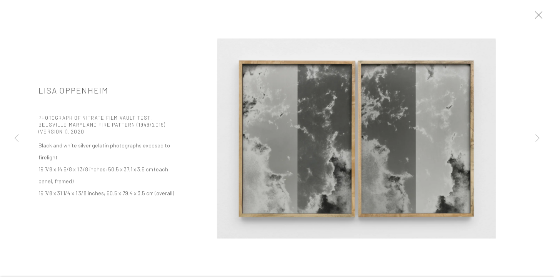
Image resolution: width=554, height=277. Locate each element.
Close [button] (536, 17)
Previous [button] (16, 138)
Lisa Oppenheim (73, 91)
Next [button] (537, 138)
